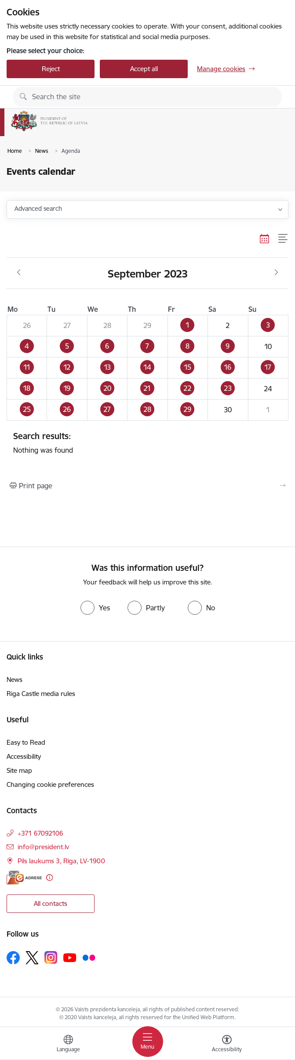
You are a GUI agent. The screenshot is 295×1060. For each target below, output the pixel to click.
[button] (188, 325)
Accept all (144, 69)
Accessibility (24, 756)
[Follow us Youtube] (69, 957)
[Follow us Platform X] (32, 957)
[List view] (283, 238)
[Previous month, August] (18, 272)
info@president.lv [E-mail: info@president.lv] (43, 847)
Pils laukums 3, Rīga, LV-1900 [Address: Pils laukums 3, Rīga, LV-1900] (61, 861)
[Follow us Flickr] (88, 957)
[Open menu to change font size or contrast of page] (226, 1045)
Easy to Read (26, 742)
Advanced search (38, 209)
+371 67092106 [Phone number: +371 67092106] (40, 833)
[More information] (49, 877)
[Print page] (147, 485)
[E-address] (24, 877)
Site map (19, 770)
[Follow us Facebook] (13, 957)
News (14, 679)
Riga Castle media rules (41, 693)
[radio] (95, 608)
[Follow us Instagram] (51, 957)
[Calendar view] (265, 238)
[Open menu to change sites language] (68, 1045)
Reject (51, 69)
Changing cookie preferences (50, 784)
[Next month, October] (276, 272)
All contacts (50, 903)
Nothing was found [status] (147, 442)
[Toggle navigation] (147, 1041)
